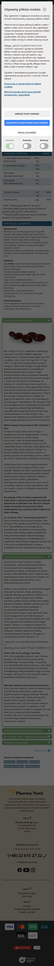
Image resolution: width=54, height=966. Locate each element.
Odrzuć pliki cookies (27, 114)
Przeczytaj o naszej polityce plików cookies (22, 85)
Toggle (10, 146)
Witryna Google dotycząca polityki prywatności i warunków (22, 93)
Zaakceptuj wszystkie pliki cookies (27, 123)
